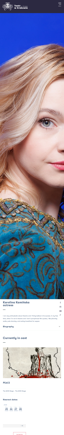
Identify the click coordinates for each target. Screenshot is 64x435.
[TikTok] (60, 315)
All (59, 298)
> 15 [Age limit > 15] (22, 426)
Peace (6, 383)
